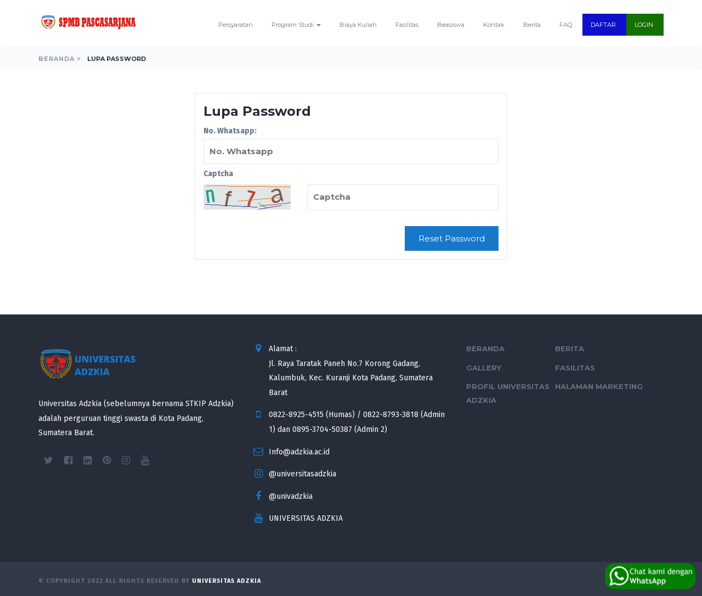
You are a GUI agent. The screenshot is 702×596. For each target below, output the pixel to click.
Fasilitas (406, 25)
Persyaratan (235, 25)
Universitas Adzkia (226, 580)
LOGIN (644, 25)
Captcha (218, 173)
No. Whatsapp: (351, 145)
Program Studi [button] (296, 25)
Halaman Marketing (599, 386)
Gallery (483, 367)
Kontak (494, 25)
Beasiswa (451, 25)
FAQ (565, 25)
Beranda (485, 348)
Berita (532, 25)
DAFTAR (603, 25)
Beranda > (59, 59)
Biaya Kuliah (358, 25)
